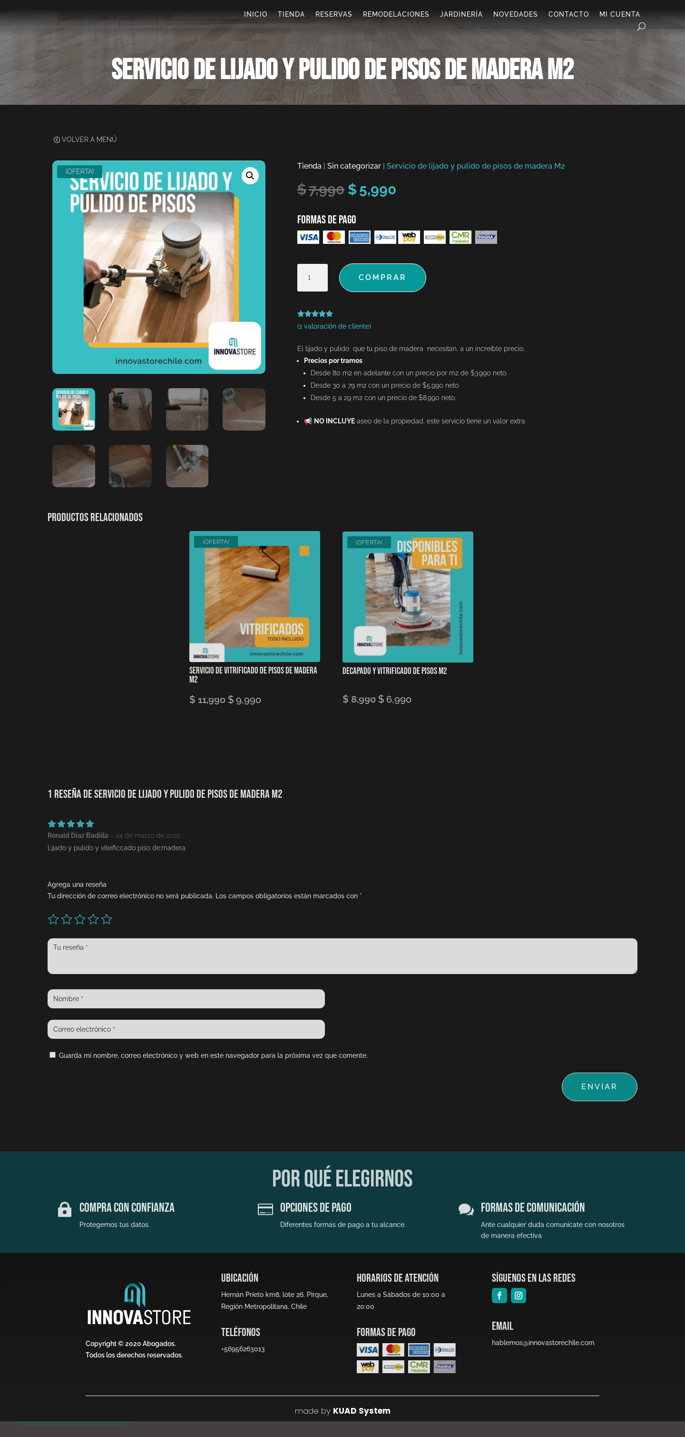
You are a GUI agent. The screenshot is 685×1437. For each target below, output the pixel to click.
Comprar (383, 293)
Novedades (515, 16)
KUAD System (362, 1426)
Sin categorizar (354, 181)
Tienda (291, 16)
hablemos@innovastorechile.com (540, 1358)
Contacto (568, 16)
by (325, 1426)
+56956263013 (242, 1364)
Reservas (333, 16)
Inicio (255, 16)
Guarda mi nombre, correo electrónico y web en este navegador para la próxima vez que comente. (213, 1071)
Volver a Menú (89, 156)
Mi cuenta (619, 16)
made (307, 1426)
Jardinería (461, 16)
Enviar (599, 1102)
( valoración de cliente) (334, 342)
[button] (250, 191)
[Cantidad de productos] (312, 293)
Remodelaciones (396, 16)
